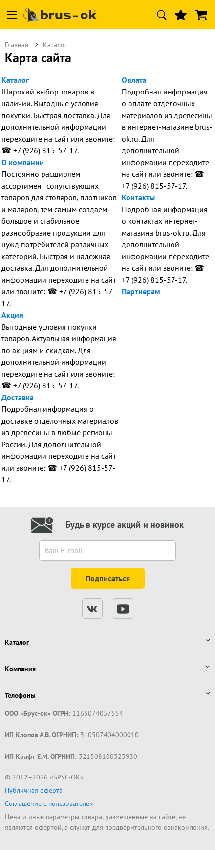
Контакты (138, 197)
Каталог (15, 80)
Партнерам (141, 291)
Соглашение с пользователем (49, 803)
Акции (12, 315)
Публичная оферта (34, 790)
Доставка (17, 397)
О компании (22, 162)
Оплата (134, 80)
